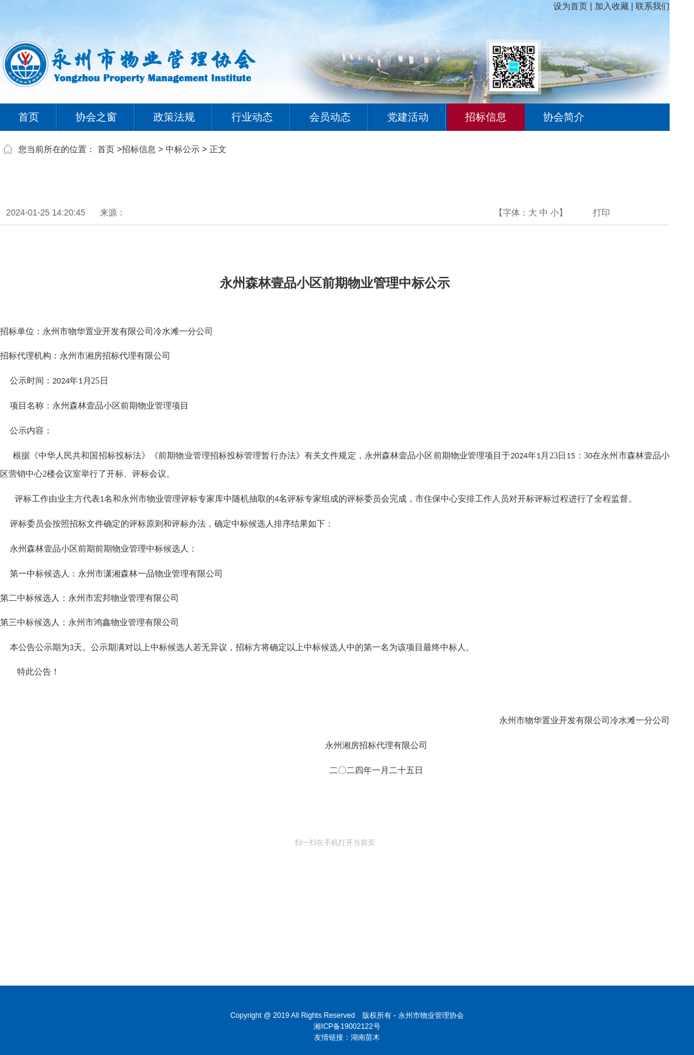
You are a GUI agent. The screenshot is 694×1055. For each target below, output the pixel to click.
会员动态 (330, 117)
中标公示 (183, 149)
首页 (28, 117)
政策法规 (174, 117)
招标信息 (485, 117)
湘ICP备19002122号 (347, 1026)
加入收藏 (612, 6)
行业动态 (252, 117)
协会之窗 (96, 117)
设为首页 (570, 6)
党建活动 (408, 117)
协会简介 (563, 117)
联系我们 (653, 6)
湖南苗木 (365, 1037)
